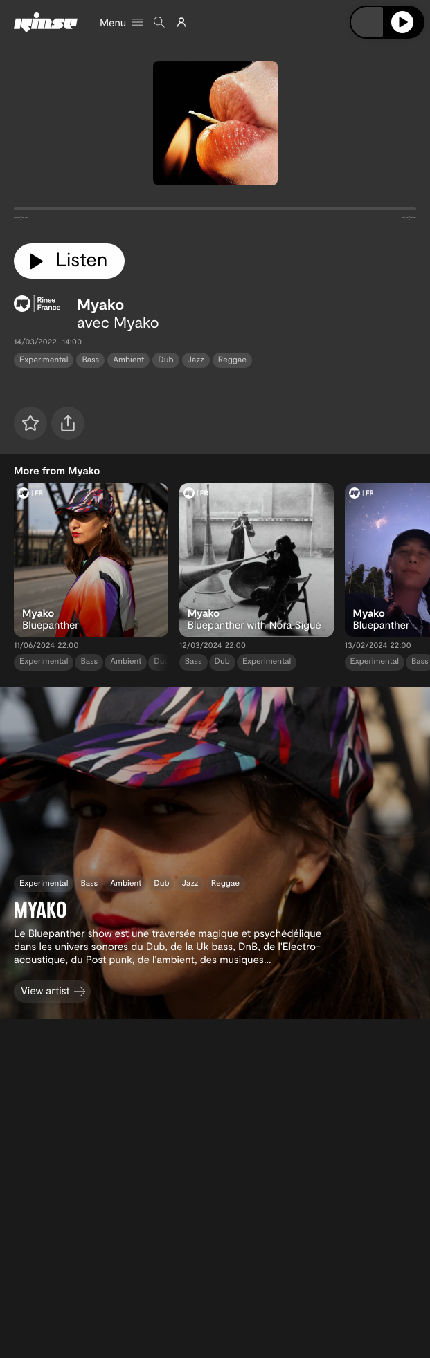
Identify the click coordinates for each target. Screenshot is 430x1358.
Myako (100, 304)
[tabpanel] (215, 211)
